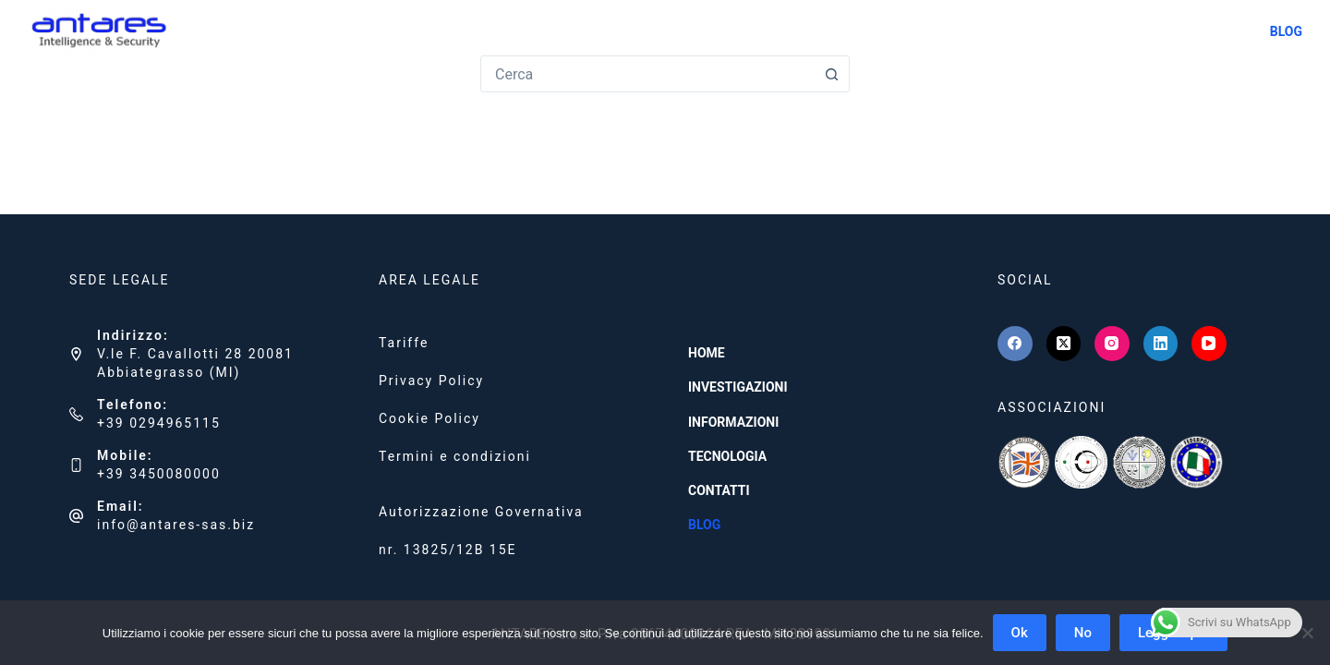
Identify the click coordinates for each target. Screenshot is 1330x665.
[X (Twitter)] (1064, 343)
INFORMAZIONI (1015, 31)
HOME (805, 31)
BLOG (1286, 31)
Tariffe (404, 342)
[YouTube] (1209, 343)
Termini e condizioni (455, 456)
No (1083, 632)
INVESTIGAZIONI (897, 31)
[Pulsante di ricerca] (831, 73)
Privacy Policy (431, 380)
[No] (1307, 632)
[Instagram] (1112, 343)
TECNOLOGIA (1122, 31)
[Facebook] (1015, 343)
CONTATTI (1216, 31)
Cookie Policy (429, 418)
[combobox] (647, 73)
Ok (1019, 632)
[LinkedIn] (1161, 343)
